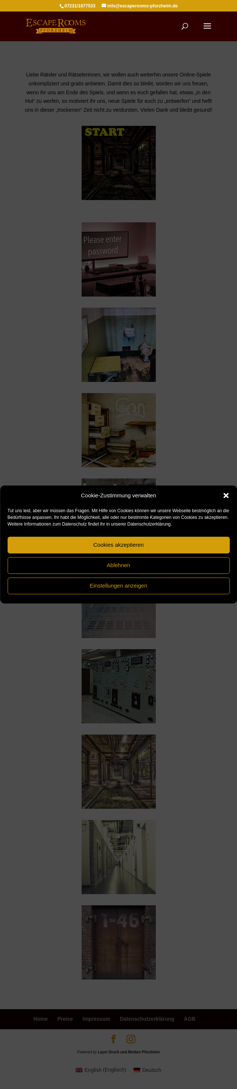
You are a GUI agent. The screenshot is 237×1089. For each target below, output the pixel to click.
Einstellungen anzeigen (118, 585)
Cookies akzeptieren (118, 545)
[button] (226, 495)
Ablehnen (118, 565)
